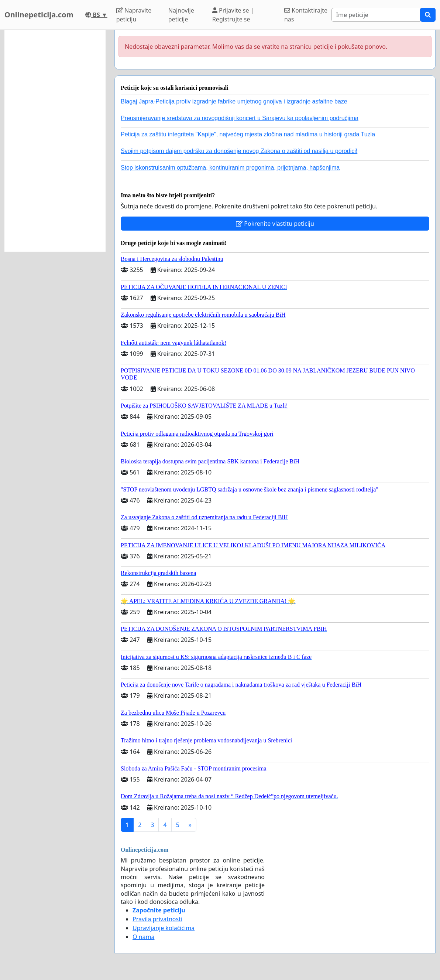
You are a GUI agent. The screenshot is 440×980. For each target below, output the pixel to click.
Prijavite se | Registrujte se (233, 14)
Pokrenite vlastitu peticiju (275, 224)
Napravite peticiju (133, 14)
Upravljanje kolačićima (164, 928)
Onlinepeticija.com (38, 15)
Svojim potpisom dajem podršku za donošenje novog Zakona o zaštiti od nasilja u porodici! (239, 151)
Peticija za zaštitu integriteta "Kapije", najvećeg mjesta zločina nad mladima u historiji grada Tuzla (248, 134)
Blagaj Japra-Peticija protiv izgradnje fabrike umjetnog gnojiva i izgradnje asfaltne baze (234, 101)
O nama (143, 937)
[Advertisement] (55, 141)
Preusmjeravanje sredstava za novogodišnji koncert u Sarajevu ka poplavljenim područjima (239, 118)
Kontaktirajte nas (305, 14)
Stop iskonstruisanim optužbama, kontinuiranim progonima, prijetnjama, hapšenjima (230, 167)
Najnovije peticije (181, 14)
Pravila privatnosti (157, 919)
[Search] (375, 15)
